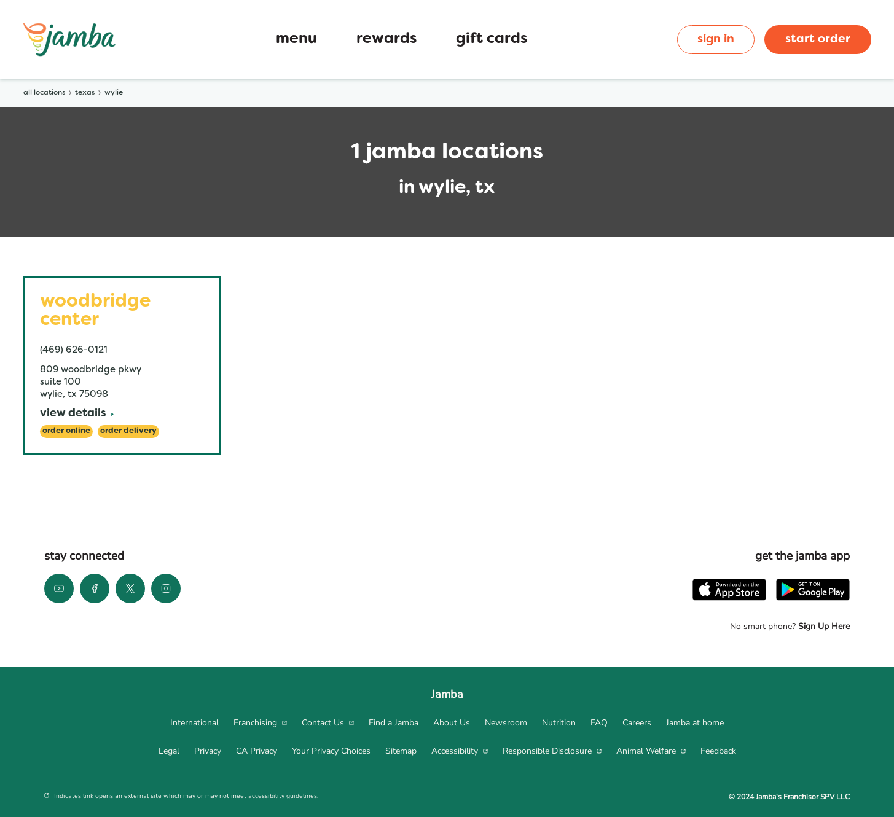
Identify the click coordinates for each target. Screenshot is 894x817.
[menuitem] (194, 723)
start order (817, 39)
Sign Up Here (823, 626)
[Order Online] (66, 431)
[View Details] (77, 414)
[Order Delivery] (128, 431)
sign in (715, 39)
